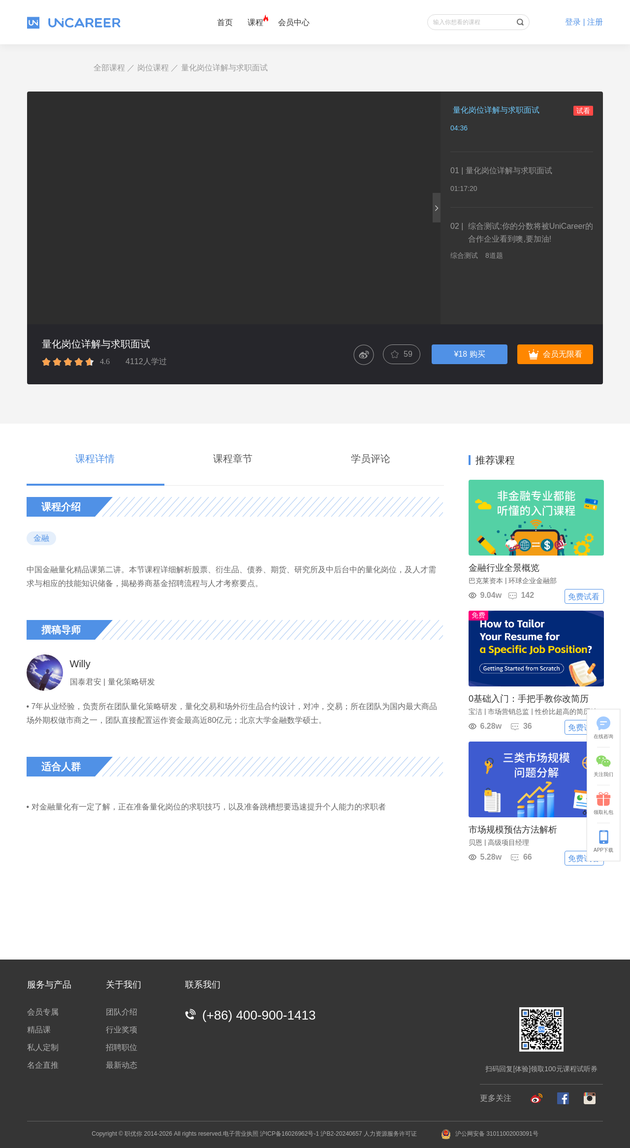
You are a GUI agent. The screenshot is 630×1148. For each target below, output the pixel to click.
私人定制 (43, 1047)
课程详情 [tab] (95, 458)
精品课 (39, 1029)
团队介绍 (121, 1012)
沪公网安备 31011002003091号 (489, 1133)
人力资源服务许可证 (390, 1133)
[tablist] (235, 460)
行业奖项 (121, 1029)
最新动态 (121, 1065)
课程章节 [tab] (232, 458)
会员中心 (294, 22)
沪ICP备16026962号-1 (289, 1133)
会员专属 (43, 1012)
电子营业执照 (240, 1133)
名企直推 (43, 1065)
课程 (255, 22)
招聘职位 (121, 1047)
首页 (225, 22)
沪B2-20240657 (341, 1133)
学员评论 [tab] (370, 458)
